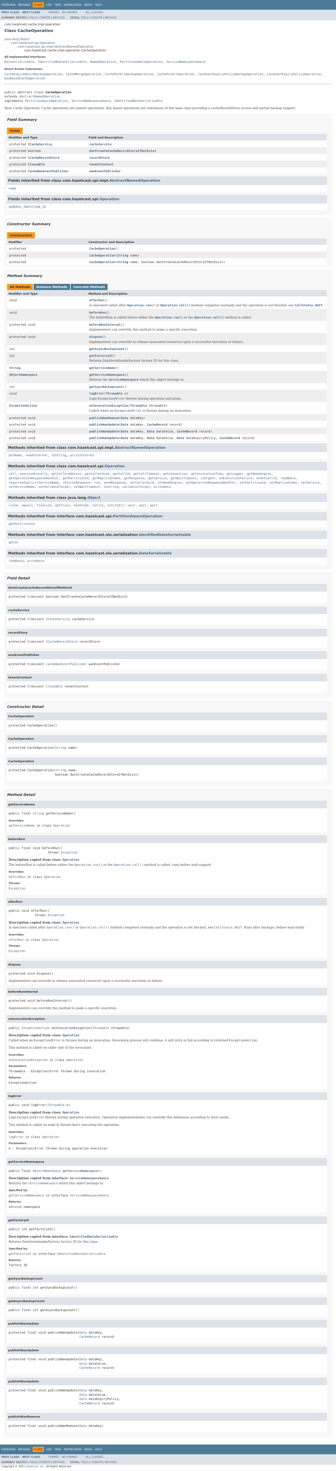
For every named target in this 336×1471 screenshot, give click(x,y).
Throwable (114, 393)
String (122, 255)
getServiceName (102, 368)
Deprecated (73, 4)
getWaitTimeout (184, 478)
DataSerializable (19, 62)
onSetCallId (266, 478)
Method (59, 17)
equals (27, 505)
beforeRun (97, 312)
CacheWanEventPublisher (48, 171)
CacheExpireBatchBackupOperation (33, 74)
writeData (162, 486)
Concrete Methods (89, 287)
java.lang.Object (17, 39)
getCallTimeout (146, 473)
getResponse (134, 478)
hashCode (81, 505)
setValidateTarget (54, 486)
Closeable (36, 164)
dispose (95, 337)
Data (124, 418)
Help (98, 4)
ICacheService (40, 144)
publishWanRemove (104, 418)
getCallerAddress (66, 473)
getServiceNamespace (107, 374)
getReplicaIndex (106, 478)
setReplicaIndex (283, 482)
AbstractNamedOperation (39, 96)
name (12, 188)
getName (15, 455)
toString (58, 455)
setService (310, 482)
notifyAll (115, 505)
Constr (44, 17)
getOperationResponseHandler (34, 478)
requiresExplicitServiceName (34, 482)
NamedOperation (103, 62)
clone (13, 505)
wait (131, 505)
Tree (57, 4)
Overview (8, 4)
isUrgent (207, 478)
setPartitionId (252, 482)
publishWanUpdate (104, 424)
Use (49, 4)
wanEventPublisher (105, 171)
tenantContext (101, 164)
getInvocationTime (207, 473)
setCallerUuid (142, 482)
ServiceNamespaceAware (185, 62)
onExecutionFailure (236, 478)
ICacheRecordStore (43, 157)
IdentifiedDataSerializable (62, 62)
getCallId (121, 473)
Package (24, 4)
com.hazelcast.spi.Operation (33, 43)
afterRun (96, 300)
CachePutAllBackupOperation (129, 74)
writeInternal (82, 455)
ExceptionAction (23, 405)
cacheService (100, 144)
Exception (69, 852)
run (97, 482)
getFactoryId (100, 355)
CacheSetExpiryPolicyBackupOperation (230, 74)
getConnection (175, 473)
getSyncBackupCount (106, 387)
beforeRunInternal (105, 324)
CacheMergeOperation (83, 74)
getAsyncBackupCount (107, 349)
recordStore (99, 157)
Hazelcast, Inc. (35, 1466)
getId (13, 542)
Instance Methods (51, 287)
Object (94, 498)
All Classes (94, 12)
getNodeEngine (259, 473)
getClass (62, 505)
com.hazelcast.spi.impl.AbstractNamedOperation (55, 46)
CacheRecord (157, 424)
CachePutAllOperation (175, 74)
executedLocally (34, 473)
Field (33, 17)
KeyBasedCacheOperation (24, 78)
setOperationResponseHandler (211, 482)
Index (88, 4)
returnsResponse (76, 482)
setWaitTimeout (87, 486)
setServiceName (22, 486)
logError (96, 393)
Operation (109, 199)
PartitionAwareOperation (141, 62)
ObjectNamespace (23, 374)
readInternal (36, 455)
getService (157, 478)
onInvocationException (108, 405)
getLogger (234, 473)
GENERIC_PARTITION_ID (27, 207)
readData (288, 478)
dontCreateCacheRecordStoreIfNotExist (122, 151)
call (12, 473)
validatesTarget (136, 486)
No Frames (70, 12)
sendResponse (115, 482)
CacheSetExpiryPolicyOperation (294, 74)
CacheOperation (102, 248)
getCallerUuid (97, 473)
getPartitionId (76, 478)
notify (98, 505)
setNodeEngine (170, 482)
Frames (54, 12)
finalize (43, 505)
